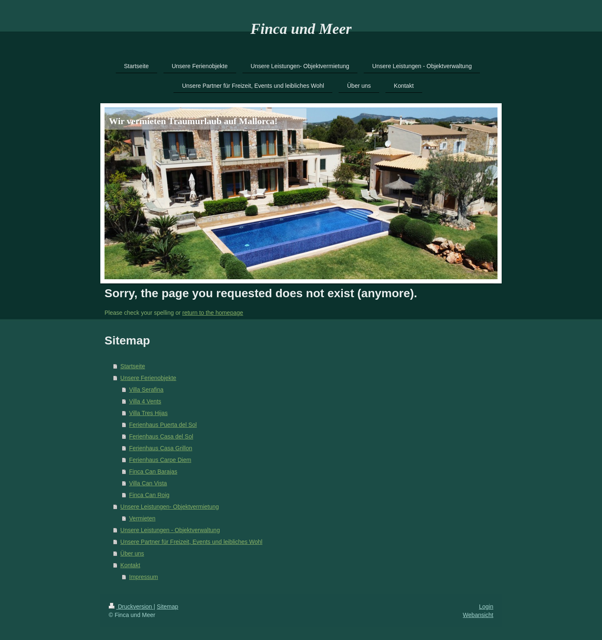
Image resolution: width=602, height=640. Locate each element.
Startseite (132, 366)
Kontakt (130, 565)
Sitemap (167, 606)
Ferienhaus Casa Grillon (160, 448)
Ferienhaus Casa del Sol (161, 436)
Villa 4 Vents (145, 401)
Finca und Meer (301, 28)
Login (486, 606)
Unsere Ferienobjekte (148, 378)
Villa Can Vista (148, 483)
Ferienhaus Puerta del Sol (163, 424)
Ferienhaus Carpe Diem (160, 459)
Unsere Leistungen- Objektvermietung (169, 506)
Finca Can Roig (149, 495)
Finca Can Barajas (153, 471)
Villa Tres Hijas (148, 413)
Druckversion (131, 606)
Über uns (132, 553)
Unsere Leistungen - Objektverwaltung (170, 530)
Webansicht (478, 615)
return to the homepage (212, 312)
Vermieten (142, 518)
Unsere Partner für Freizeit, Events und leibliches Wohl (191, 541)
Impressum (143, 577)
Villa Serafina (146, 389)
